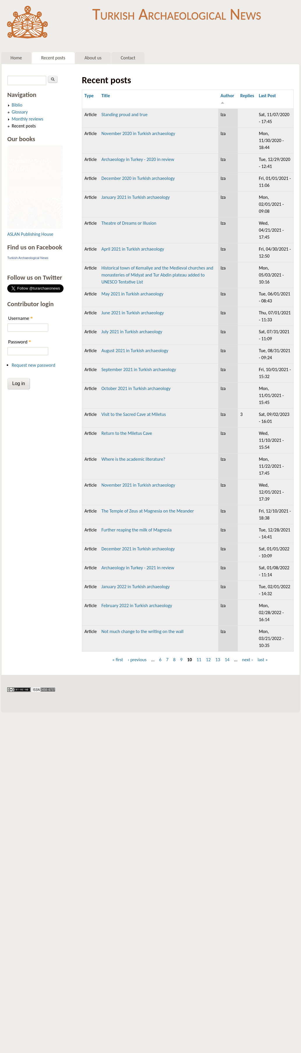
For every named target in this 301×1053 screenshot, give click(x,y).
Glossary (20, 112)
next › (247, 659)
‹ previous (137, 659)
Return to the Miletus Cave (126, 433)
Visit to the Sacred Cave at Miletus (133, 414)
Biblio (17, 105)
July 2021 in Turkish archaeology (131, 331)
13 (217, 659)
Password (19, 342)
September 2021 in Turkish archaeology (138, 369)
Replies (247, 95)
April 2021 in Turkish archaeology (132, 249)
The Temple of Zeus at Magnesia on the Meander (147, 511)
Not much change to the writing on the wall (142, 631)
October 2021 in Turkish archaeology (135, 388)
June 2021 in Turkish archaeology (132, 312)
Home (16, 58)
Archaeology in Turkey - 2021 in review (137, 567)
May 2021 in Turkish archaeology (132, 294)
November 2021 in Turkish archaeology (138, 485)
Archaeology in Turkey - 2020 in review (137, 159)
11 (199, 659)
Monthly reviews (27, 119)
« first (117, 659)
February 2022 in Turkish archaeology (136, 605)
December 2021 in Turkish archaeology (138, 549)
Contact (128, 58)
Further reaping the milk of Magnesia (136, 530)
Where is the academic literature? (133, 459)
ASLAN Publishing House (30, 234)
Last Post (267, 95)
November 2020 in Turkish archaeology (138, 133)
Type (89, 95)
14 (227, 659)
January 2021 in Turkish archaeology (135, 197)
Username (20, 318)
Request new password (33, 365)
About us (93, 58)
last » (263, 659)
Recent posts (53, 58)
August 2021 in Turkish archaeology (134, 350)
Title (105, 95)
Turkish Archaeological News (176, 14)
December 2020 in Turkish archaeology (138, 178)
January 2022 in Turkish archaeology (135, 586)
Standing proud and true (124, 114)
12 (208, 659)
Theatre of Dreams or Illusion (128, 223)
